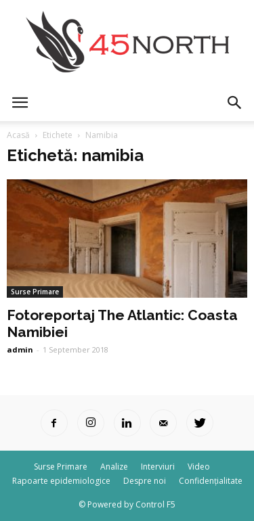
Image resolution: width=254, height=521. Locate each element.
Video (199, 466)
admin (20, 349)
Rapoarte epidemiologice (61, 480)
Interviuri (158, 466)
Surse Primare (35, 291)
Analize (114, 466)
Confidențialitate (210, 480)
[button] (235, 103)
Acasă (18, 135)
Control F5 (155, 504)
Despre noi (144, 480)
